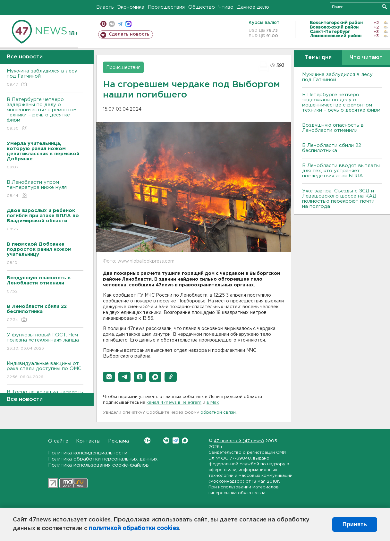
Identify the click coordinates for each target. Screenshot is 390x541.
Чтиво (225, 7)
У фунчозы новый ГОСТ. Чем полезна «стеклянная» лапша (45, 342)
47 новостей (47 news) (239, 441)
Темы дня (318, 57)
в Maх (213, 402)
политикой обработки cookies (134, 528)
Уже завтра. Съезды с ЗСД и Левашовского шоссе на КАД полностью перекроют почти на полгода (339, 198)
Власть (105, 7)
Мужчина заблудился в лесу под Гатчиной (45, 78)
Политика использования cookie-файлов (98, 465)
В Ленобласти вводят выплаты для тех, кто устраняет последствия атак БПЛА (341, 171)
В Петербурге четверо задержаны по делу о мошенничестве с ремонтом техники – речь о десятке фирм (45, 114)
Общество (201, 7)
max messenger (128, 24)
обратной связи (218, 412)
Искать (384, 6)
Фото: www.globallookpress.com (138, 261)
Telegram (176, 440)
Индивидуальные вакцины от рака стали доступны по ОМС (45, 370)
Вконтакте (147, 440)
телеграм (120, 24)
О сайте (58, 441)
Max (185, 440)
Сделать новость (129, 34)
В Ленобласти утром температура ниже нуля (45, 189)
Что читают (366, 57)
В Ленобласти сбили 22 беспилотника (331, 148)
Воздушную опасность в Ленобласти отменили (333, 127)
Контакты (88, 441)
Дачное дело (253, 7)
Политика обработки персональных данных (103, 459)
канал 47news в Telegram (174, 402)
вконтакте (112, 24)
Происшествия (166, 7)
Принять (355, 524)
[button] (109, 377)
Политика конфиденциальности (87, 453)
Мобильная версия (103, 24)
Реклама (118, 441)
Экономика (130, 7)
